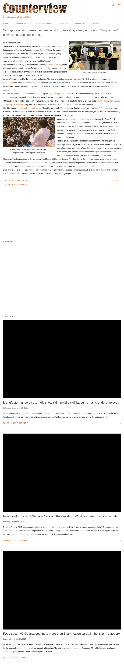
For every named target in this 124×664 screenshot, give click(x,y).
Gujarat (59, 46)
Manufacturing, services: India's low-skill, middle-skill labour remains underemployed (61, 402)
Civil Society (10, 184)
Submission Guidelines (42, 23)
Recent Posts (81, 23)
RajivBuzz (97, 23)
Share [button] (115, 180)
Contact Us (63, 23)
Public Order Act (54, 65)
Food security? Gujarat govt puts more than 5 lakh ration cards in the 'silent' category (61, 633)
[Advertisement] (62, 221)
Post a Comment (20, 423)
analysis (72, 119)
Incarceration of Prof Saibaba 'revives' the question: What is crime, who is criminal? (60, 516)
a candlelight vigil (28, 108)
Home (5, 23)
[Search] (113, 4)
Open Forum (20, 23)
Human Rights (24, 184)
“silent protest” (59, 94)
